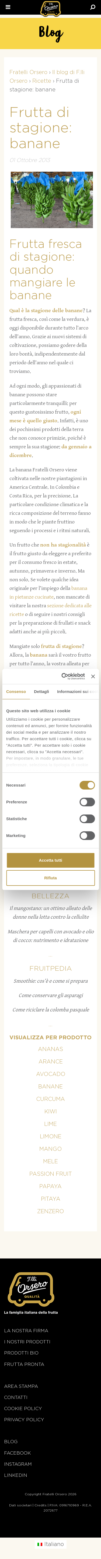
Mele (50, 1161)
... (50, 955)
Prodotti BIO (21, 1353)
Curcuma (50, 1099)
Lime (50, 1124)
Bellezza (50, 896)
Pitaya (50, 1199)
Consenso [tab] (16, 691)
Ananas (50, 1049)
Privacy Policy (24, 1419)
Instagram (18, 1464)
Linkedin (15, 1475)
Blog (11, 1441)
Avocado (50, 1074)
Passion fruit (50, 1174)
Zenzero (50, 1211)
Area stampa (21, 1386)
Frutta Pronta (24, 1364)
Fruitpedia (50, 968)
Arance (51, 1062)
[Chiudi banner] (93, 676)
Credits (40, 1505)
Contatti (15, 1397)
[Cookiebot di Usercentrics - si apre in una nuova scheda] (63, 676)
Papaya (50, 1186)
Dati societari (20, 1505)
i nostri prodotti (27, 1342)
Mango (50, 1149)
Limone (50, 1136)
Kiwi (50, 1111)
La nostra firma (26, 1330)
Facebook (17, 1453)
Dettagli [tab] (41, 691)
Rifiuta (50, 878)
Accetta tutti (50, 860)
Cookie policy (23, 1408)
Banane (50, 1087)
